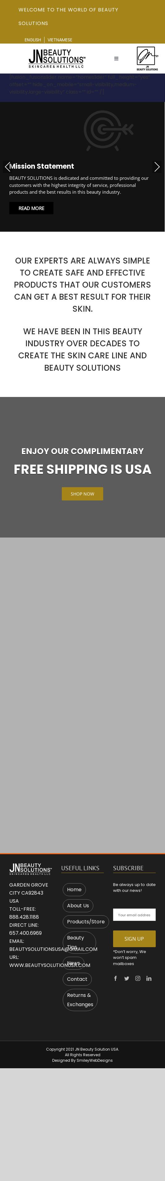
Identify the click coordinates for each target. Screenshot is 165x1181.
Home (74, 889)
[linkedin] (148, 978)
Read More (31, 208)
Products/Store (86, 921)
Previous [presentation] (7, 166)
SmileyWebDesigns (95, 1060)
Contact (77, 979)
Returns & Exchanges (80, 1000)
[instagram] (137, 978)
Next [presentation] (157, 166)
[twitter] (126, 978)
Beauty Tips (75, 942)
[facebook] (115, 978)
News (73, 963)
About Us (78, 905)
